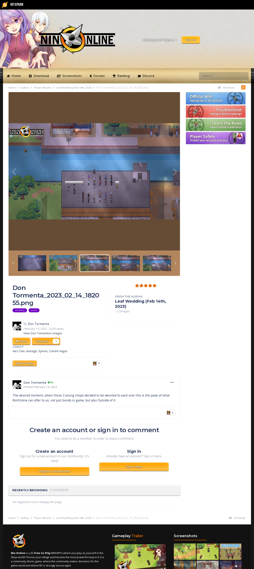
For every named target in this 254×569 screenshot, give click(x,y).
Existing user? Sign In (160, 40)
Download (41, 76)
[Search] (209, 75)
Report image (25, 363)
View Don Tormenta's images (42, 333)
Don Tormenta (38, 324)
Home (16, 76)
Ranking (123, 76)
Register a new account (54, 471)
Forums (99, 76)
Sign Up (191, 40)
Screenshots (72, 76)
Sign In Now (134, 466)
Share (21, 341)
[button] (13, 263)
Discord (148, 76)
